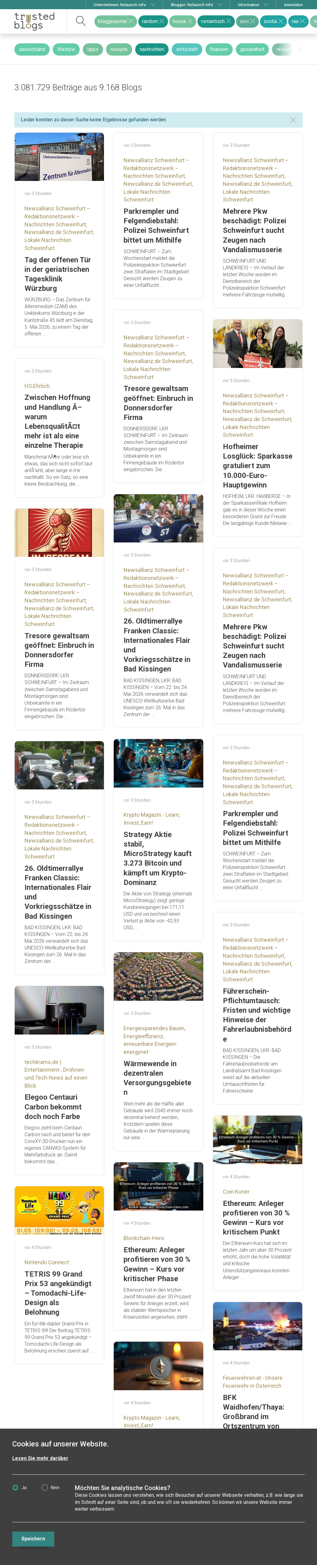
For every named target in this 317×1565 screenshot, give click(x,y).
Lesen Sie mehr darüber (40, 1458)
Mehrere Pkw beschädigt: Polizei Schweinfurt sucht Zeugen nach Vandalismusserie (254, 230)
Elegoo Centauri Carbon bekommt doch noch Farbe (53, 1107)
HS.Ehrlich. (38, 386)
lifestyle (66, 49)
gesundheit (252, 49)
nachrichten (152, 49)
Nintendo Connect (47, 1262)
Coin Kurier (236, 1191)
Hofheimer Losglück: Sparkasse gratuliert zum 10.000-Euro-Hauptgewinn (257, 465)
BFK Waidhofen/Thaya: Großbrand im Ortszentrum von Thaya (253, 1416)
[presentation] (299, 49)
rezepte (119, 49)
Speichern (33, 1539)
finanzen (219, 49)
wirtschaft (187, 49)
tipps (92, 49)
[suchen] (81, 21)
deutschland (32, 49)
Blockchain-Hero (144, 1238)
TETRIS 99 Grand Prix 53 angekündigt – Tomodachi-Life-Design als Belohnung (58, 1293)
